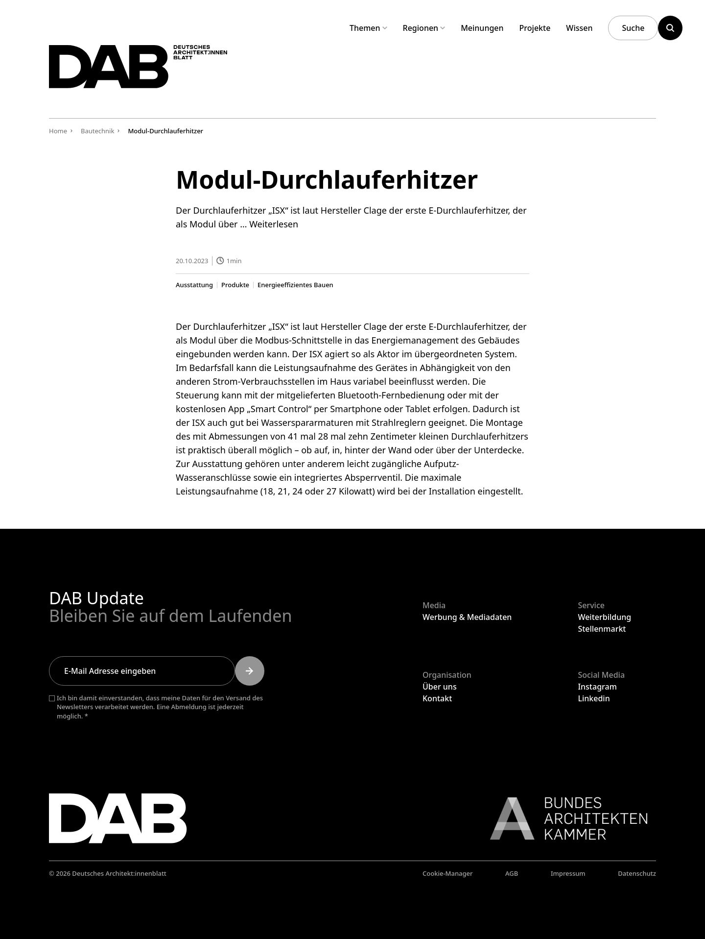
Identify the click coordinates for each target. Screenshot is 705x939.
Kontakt (437, 698)
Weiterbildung (604, 617)
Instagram (597, 686)
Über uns (440, 686)
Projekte (535, 28)
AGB (511, 873)
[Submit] (249, 671)
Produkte (235, 284)
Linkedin (594, 698)
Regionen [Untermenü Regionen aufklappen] (424, 28)
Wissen (579, 28)
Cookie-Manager (448, 873)
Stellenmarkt (602, 628)
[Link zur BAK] (563, 818)
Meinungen (482, 28)
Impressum (568, 873)
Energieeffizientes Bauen (295, 284)
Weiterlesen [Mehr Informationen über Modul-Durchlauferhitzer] (273, 224)
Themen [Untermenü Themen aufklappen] (368, 28)
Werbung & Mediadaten (467, 617)
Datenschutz (637, 873)
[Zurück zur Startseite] (155, 73)
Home (58, 130)
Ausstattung (194, 284)
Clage (375, 326)
